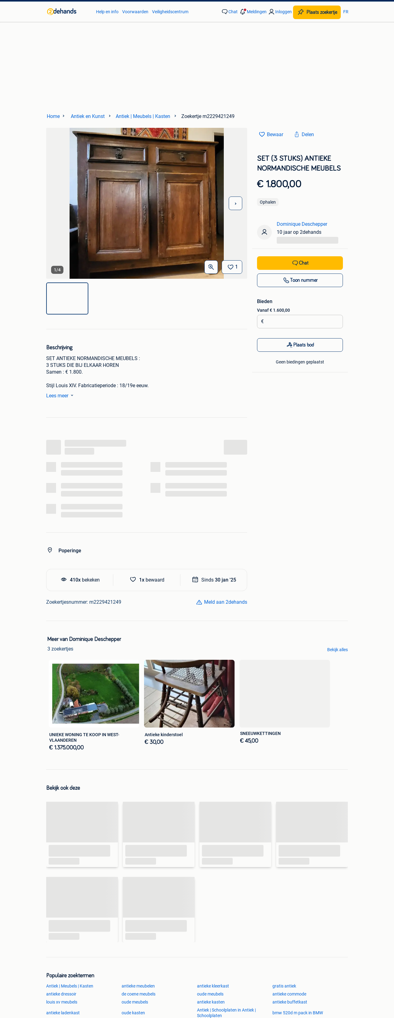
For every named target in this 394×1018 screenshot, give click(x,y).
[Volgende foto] (235, 203)
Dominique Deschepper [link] (302, 224)
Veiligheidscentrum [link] (170, 11)
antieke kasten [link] (211, 1002)
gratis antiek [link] (284, 986)
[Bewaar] (232, 267)
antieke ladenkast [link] (63, 1012)
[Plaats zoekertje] (317, 12)
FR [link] (345, 11)
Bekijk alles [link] (337, 649)
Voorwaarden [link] (135, 11)
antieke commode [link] (289, 994)
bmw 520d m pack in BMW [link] (297, 1012)
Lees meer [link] (61, 395)
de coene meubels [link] (138, 994)
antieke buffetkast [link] (289, 1002)
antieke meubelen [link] (138, 986)
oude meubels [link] (210, 994)
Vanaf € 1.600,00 (273, 310)
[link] (68, 11)
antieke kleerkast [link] (213, 986)
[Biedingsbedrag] (302, 321)
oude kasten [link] (133, 1012)
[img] (67, 298)
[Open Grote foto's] (211, 267)
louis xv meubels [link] (61, 1002)
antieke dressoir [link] (61, 994)
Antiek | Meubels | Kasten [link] (69, 986)
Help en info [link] (107, 11)
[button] (253, 11)
